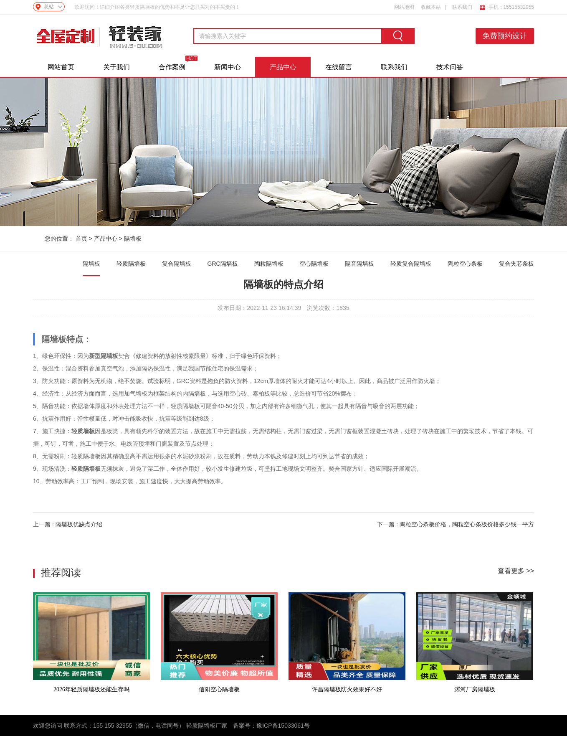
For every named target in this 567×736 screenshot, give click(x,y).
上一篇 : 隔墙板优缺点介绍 (67, 524)
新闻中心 (227, 67)
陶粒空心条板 (465, 263)
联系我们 (462, 7)
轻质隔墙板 (131, 263)
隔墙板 (133, 238)
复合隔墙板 (176, 263)
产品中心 (283, 67)
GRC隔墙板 (223, 263)
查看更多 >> (516, 570)
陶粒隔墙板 (269, 263)
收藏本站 (431, 7)
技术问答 (449, 67)
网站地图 (404, 7)
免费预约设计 (505, 36)
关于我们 (116, 67)
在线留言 (338, 67)
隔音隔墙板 (359, 263)
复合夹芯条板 (516, 263)
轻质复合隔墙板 (410, 263)
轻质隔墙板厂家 (206, 725)
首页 (81, 238)
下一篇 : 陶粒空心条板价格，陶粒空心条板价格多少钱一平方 (455, 524)
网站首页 (61, 67)
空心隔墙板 (314, 263)
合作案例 (172, 67)
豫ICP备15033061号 (283, 725)
